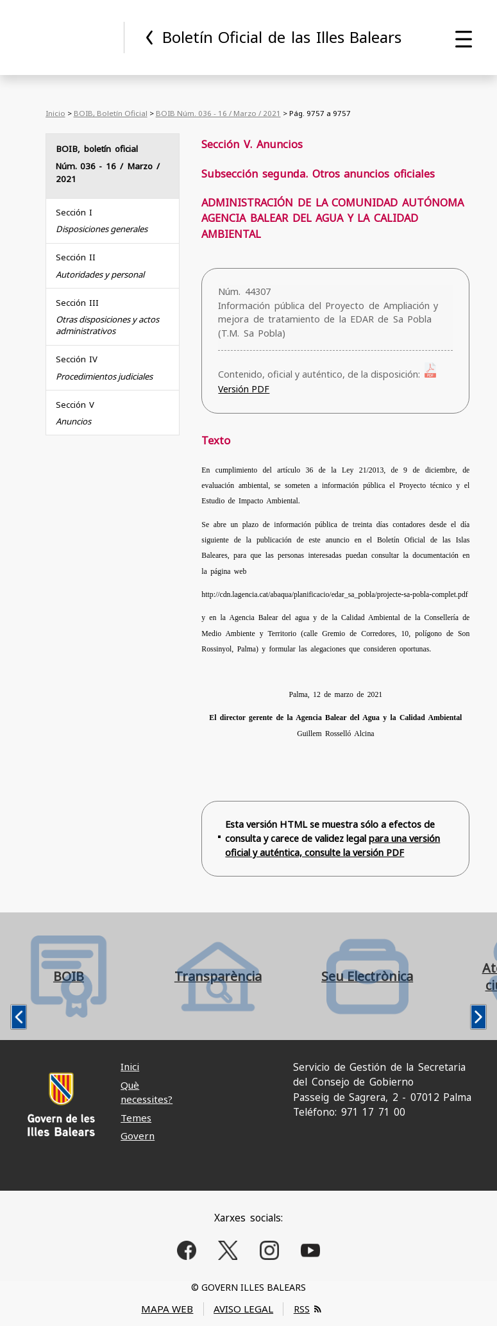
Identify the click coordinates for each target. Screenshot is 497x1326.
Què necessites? (147, 1091)
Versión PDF (243, 389)
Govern (138, 1135)
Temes (136, 1117)
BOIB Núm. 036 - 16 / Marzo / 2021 (218, 113)
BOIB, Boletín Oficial (110, 113)
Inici (130, 1066)
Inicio (55, 113)
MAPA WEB (167, 1308)
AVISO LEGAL (243, 1308)
